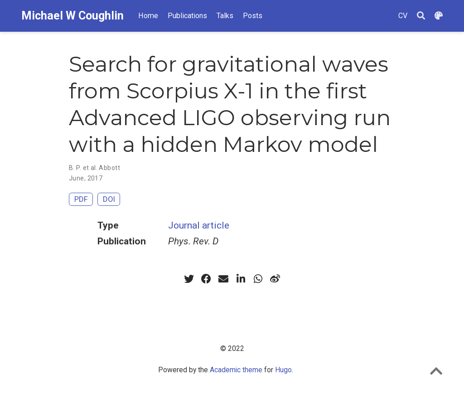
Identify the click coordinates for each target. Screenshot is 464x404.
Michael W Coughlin (72, 15)
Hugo (283, 369)
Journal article (198, 225)
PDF (81, 199)
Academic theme (236, 369)
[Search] (421, 16)
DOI (109, 199)
